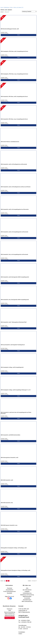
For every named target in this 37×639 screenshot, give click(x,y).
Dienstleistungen (27, 599)
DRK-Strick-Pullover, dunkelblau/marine (10, 141)
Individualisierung (27, 593)
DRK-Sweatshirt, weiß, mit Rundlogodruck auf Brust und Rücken (16, 186)
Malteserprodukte (27, 596)
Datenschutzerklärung (9, 612)
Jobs (27, 588)
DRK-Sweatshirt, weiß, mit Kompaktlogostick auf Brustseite (14, 231)
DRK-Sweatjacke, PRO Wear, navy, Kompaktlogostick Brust (14, 73)
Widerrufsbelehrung (9, 613)
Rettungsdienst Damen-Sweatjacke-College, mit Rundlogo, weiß (15, 570)
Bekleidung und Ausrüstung (27, 594)
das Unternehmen (27, 589)
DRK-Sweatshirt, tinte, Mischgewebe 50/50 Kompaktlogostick (15, 299)
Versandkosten (9, 589)
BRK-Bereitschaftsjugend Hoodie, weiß (10, 28)
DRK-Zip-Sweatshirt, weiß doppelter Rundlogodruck (13, 344)
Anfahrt (20, 633)
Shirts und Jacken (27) (18, 7)
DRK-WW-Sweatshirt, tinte (7, 502)
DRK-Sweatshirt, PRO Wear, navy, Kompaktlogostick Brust (14, 119)
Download (9, 588)
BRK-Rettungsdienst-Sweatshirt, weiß (9, 457)
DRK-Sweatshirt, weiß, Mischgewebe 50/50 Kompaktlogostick (15, 277)
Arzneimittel (27, 598)
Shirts (11, 7)
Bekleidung (6, 7)
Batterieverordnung (9, 615)
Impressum (9, 608)
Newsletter (9, 593)
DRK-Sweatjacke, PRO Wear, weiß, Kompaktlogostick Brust (14, 51)
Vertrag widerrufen (9, 617)
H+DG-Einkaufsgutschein (9, 591)
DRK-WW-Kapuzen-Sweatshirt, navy (9, 525)
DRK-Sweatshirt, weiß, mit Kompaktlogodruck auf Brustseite (15, 209)
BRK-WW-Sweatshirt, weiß (7, 480)
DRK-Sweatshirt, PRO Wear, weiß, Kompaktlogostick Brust (14, 96)
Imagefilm (27, 591)
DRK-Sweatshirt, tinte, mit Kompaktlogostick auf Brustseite (14, 254)
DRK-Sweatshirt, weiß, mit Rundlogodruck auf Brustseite (14, 164)
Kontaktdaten (21, 632)
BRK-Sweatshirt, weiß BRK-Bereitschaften (10, 435)
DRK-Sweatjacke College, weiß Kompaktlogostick (12, 367)
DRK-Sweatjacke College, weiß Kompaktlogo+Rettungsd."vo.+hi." (16, 389)
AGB (9, 610)
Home (1, 7)
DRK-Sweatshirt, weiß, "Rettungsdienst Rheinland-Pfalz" (14, 322)
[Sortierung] (29, 11)
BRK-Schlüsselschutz (27, 601)
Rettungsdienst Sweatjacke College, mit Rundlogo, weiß (14, 547)
